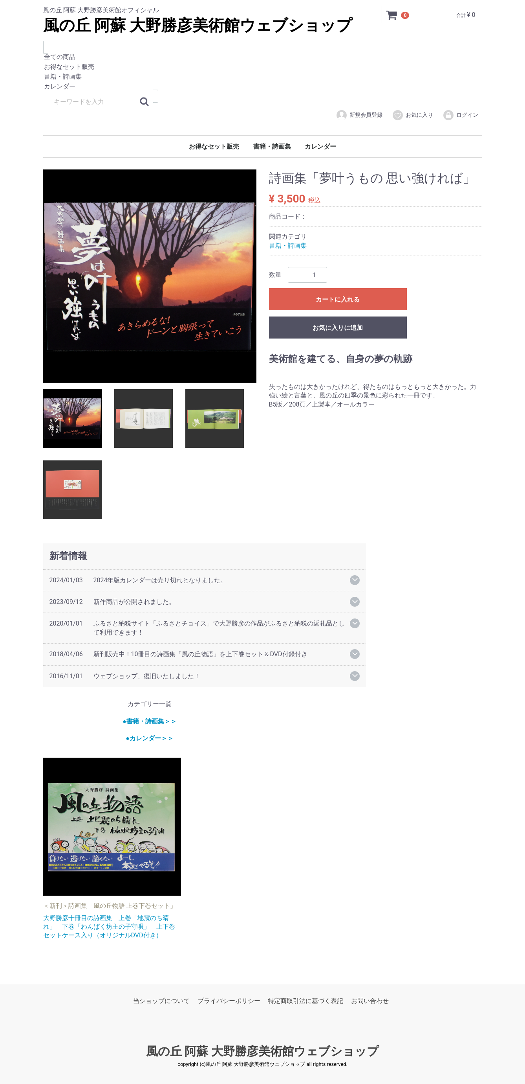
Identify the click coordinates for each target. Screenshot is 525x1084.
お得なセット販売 (262, 67)
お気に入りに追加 (338, 327)
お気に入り (412, 115)
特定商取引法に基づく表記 (305, 1001)
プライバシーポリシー (229, 1001)
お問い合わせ (370, 1001)
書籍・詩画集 (262, 77)
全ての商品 (262, 57)
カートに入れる (338, 299)
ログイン (460, 115)
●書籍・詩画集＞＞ (150, 721)
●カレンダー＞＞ (150, 738)
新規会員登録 (359, 115)
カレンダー (262, 87)
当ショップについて (161, 1001)
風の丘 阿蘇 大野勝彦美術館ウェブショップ (198, 25)
